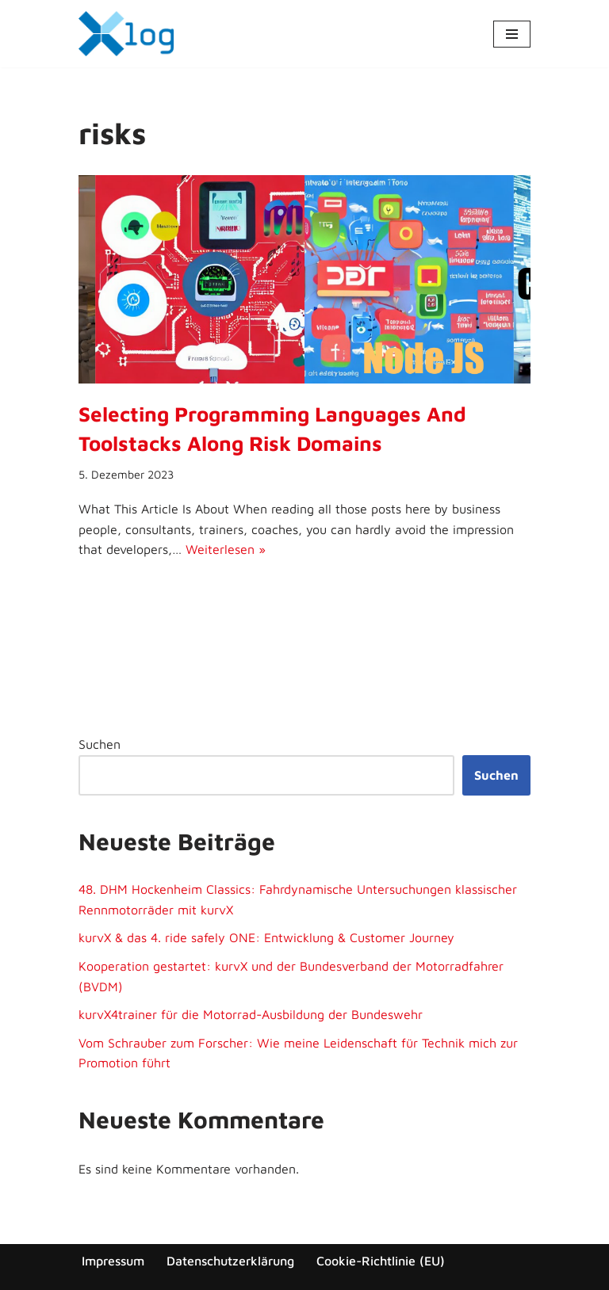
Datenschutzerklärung (230, 1261)
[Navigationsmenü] (511, 34)
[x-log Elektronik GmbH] (126, 33)
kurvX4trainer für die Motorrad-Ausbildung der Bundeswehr (251, 1014)
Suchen (100, 744)
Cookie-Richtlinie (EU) (380, 1261)
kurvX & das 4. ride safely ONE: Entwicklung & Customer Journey (266, 937)
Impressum (113, 1261)
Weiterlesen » (226, 549)
